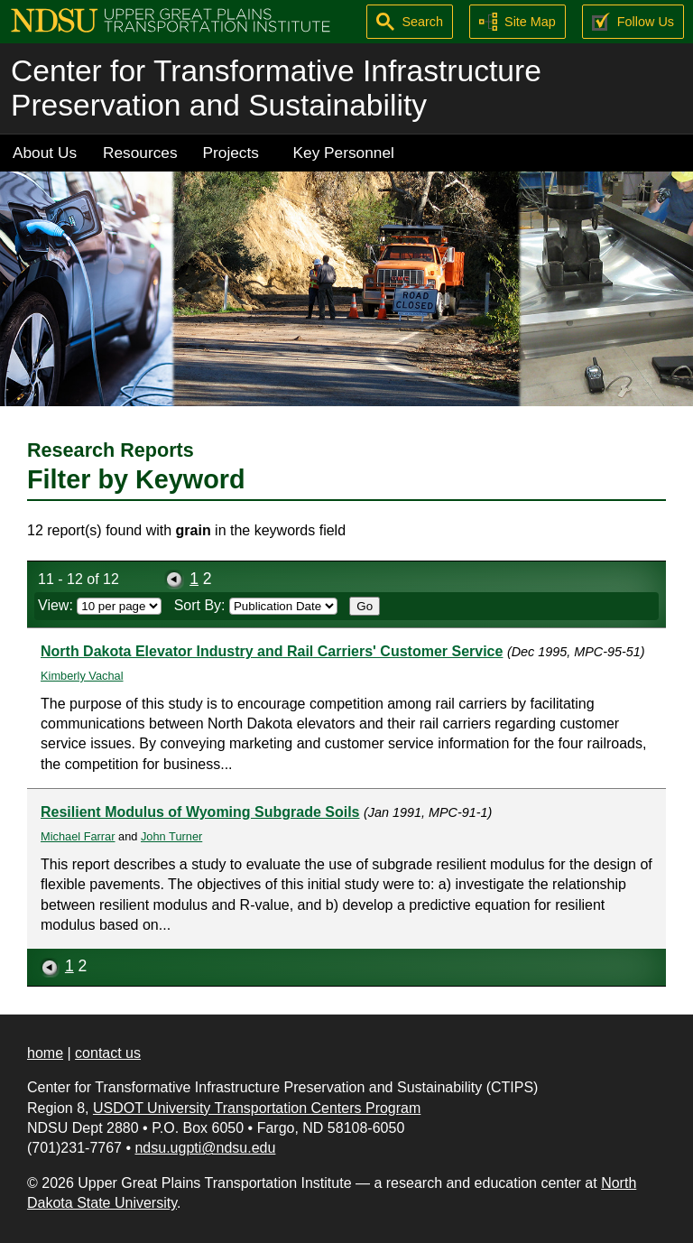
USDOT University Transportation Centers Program (256, 1108)
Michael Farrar (78, 836)
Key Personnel (343, 153)
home (45, 1053)
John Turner (171, 836)
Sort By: (255, 605)
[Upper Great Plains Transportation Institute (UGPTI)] (170, 19)
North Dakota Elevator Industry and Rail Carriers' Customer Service (272, 651)
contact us (108, 1053)
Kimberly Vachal (82, 675)
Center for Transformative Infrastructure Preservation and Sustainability (276, 88)
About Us (45, 153)
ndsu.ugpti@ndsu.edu (204, 1147)
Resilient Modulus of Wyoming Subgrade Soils (200, 812)
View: (100, 605)
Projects (231, 153)
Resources (140, 153)
